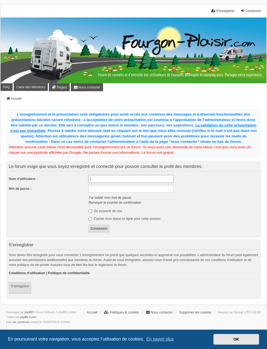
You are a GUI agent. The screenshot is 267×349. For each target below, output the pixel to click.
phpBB (29, 312)
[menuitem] (59, 87)
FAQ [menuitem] (6, 87)
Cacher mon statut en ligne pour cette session (124, 219)
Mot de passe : (20, 189)
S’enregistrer (20, 286)
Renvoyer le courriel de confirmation (115, 203)
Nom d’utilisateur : (23, 179)
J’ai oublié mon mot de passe (110, 198)
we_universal (21, 322)
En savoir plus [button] (160, 339)
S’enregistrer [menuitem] (223, 11)
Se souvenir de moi (105, 211)
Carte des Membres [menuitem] (30, 87)
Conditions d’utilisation (27, 273)
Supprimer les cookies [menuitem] (195, 312)
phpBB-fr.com (28, 317)
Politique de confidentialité (69, 273)
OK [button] (236, 339)
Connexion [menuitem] (250, 11)
